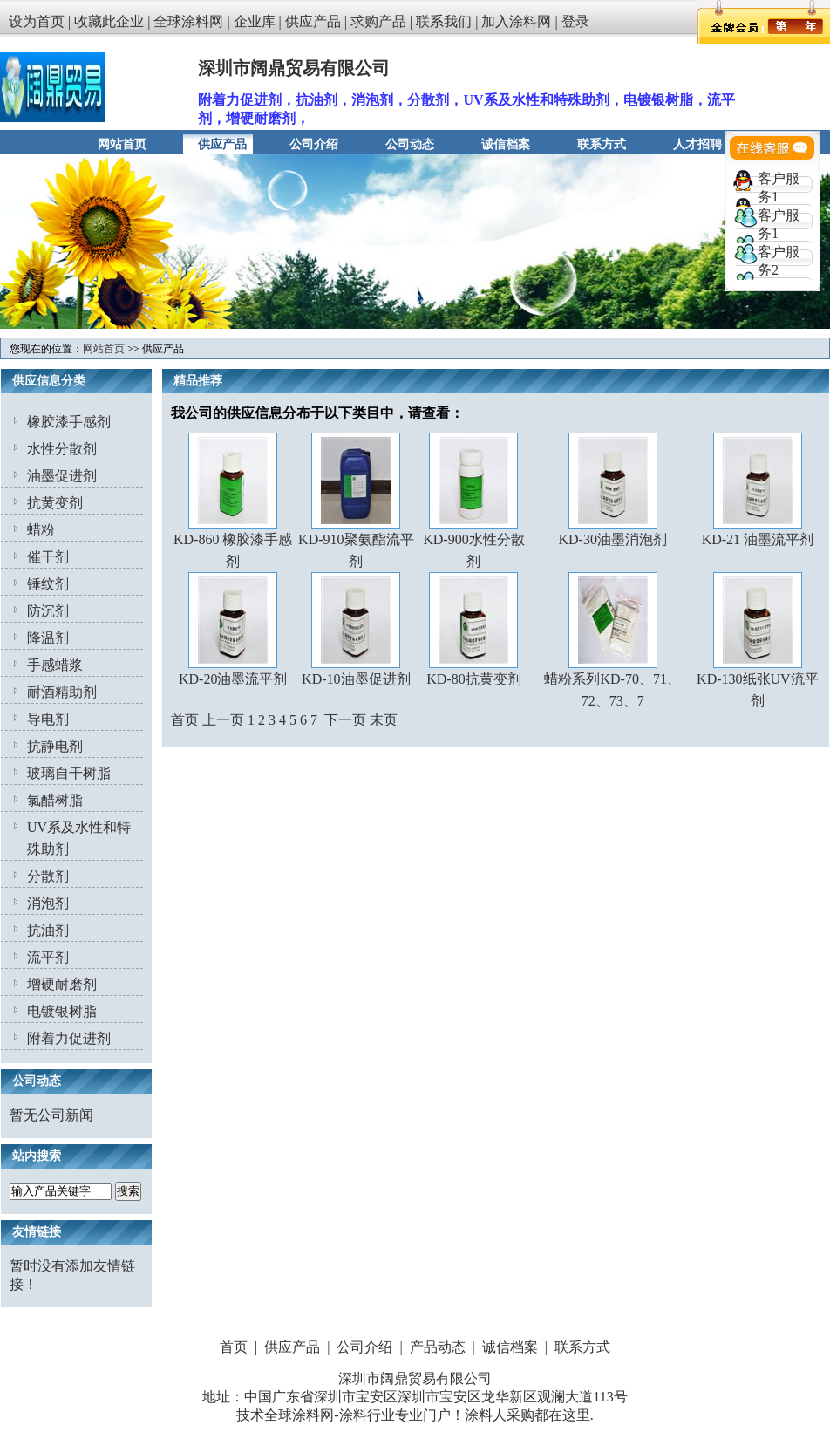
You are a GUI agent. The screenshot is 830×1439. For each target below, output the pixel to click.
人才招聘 (697, 144)
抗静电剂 (55, 746)
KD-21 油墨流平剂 (757, 539)
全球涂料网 (188, 21)
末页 (384, 720)
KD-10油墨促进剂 (356, 679)
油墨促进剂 (62, 475)
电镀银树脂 (62, 1011)
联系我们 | (448, 21)
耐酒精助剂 (62, 692)
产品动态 (438, 1347)
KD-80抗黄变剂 (473, 679)
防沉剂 (48, 611)
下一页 (345, 720)
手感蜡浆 (55, 665)
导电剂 (48, 719)
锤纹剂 (48, 583)
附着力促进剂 (69, 1038)
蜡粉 (41, 529)
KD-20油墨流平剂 (233, 679)
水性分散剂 (62, 448)
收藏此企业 (109, 21)
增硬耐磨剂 (62, 984)
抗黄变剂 (55, 502)
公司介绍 (313, 144)
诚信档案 (505, 144)
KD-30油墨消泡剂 (612, 539)
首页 (234, 1347)
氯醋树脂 (55, 800)
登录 (575, 21)
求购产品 (378, 21)
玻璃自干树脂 (69, 773)
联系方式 (601, 144)
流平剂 (48, 957)
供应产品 (313, 21)
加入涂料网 (516, 21)
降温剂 (48, 638)
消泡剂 (48, 903)
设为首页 (37, 21)
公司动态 (409, 144)
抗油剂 (48, 930)
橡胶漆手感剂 (69, 421)
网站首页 (122, 144)
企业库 (255, 21)
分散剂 (48, 876)
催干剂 (48, 556)
